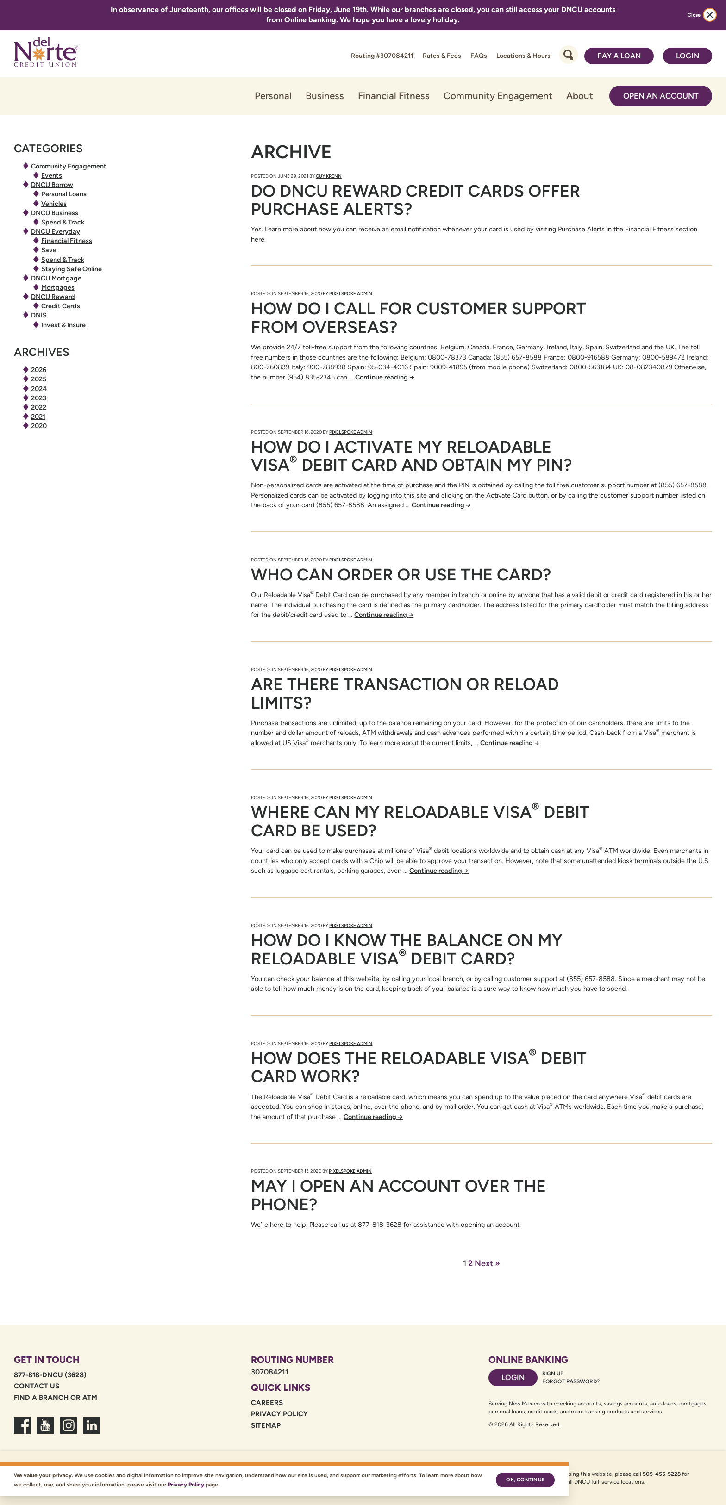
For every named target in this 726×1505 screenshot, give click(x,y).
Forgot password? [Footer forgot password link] (571, 1381)
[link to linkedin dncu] (91, 1431)
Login (687, 55)
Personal (273, 95)
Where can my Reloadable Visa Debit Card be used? (420, 821)
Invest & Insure (63, 325)
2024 (39, 389)
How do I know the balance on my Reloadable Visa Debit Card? (407, 949)
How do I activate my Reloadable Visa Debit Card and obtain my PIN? (411, 456)
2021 (38, 416)
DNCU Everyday (55, 231)
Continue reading (384, 377)
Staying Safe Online (71, 269)
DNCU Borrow (52, 184)
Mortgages (58, 287)
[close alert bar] (710, 15)
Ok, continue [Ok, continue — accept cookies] (525, 1480)
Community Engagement (498, 95)
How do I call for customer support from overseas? (418, 318)
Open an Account (661, 95)
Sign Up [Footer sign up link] (552, 1373)
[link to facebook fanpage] (22, 1431)
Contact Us (36, 1386)
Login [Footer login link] (513, 1377)
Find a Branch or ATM (55, 1397)
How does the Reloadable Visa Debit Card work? (419, 1067)
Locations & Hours (523, 56)
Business (325, 95)
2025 (38, 379)
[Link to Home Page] (46, 53)
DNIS (39, 315)
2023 (38, 398)
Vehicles (54, 203)
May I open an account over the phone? (398, 1195)
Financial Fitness (394, 95)
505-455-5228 (662, 1474)
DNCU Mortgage (56, 278)
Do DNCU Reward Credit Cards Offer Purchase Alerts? (415, 200)
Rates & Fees (442, 56)
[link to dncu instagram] (68, 1431)
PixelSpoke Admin (350, 293)
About (579, 95)
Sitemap (266, 1425)
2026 (38, 370)
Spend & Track (62, 222)
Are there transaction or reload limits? (405, 693)
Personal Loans (64, 194)
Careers (267, 1403)
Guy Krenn (329, 176)
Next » (487, 1263)
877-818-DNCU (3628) (50, 1375)
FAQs (478, 56)
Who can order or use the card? (401, 575)
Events (51, 175)
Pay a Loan (619, 55)
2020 (39, 426)
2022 (38, 407)
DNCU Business (54, 213)
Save (48, 250)
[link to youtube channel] (45, 1431)
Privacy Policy (279, 1414)
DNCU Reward (53, 296)
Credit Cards (60, 306)
